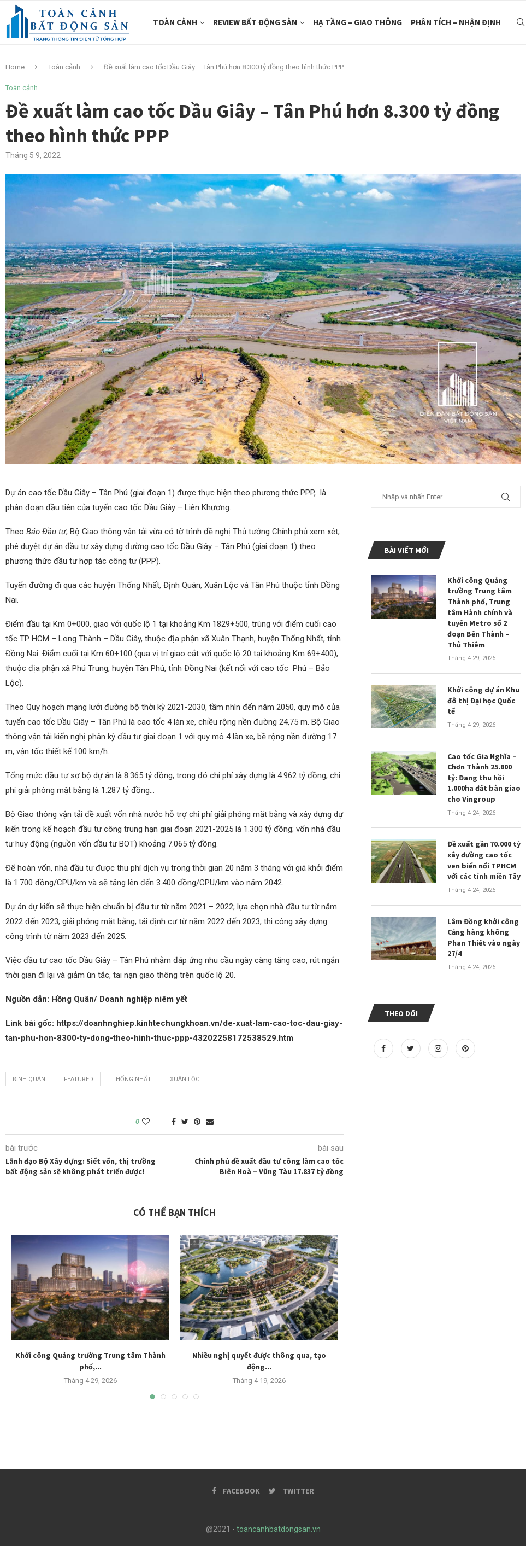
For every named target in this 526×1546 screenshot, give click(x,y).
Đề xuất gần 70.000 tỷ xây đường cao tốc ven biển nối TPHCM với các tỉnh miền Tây (484, 860)
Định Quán (29, 1079)
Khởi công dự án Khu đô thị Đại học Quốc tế (483, 700)
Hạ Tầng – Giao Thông (357, 22)
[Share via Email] (210, 1121)
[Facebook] (384, 1048)
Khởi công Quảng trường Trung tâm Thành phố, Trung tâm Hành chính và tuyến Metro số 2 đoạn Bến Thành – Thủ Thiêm (479, 612)
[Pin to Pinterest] (197, 1121)
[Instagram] (439, 1048)
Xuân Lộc (184, 1079)
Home (15, 67)
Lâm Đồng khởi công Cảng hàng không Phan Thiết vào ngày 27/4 (483, 937)
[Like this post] (153, 1121)
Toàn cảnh (175, 22)
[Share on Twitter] (184, 1121)
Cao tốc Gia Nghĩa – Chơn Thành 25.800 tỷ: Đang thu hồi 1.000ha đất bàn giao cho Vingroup (484, 777)
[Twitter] (411, 1048)
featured (78, 1079)
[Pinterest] (465, 1048)
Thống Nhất (131, 1079)
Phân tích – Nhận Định (456, 22)
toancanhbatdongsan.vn (279, 1529)
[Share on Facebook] (174, 1121)
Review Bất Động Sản (255, 22)
